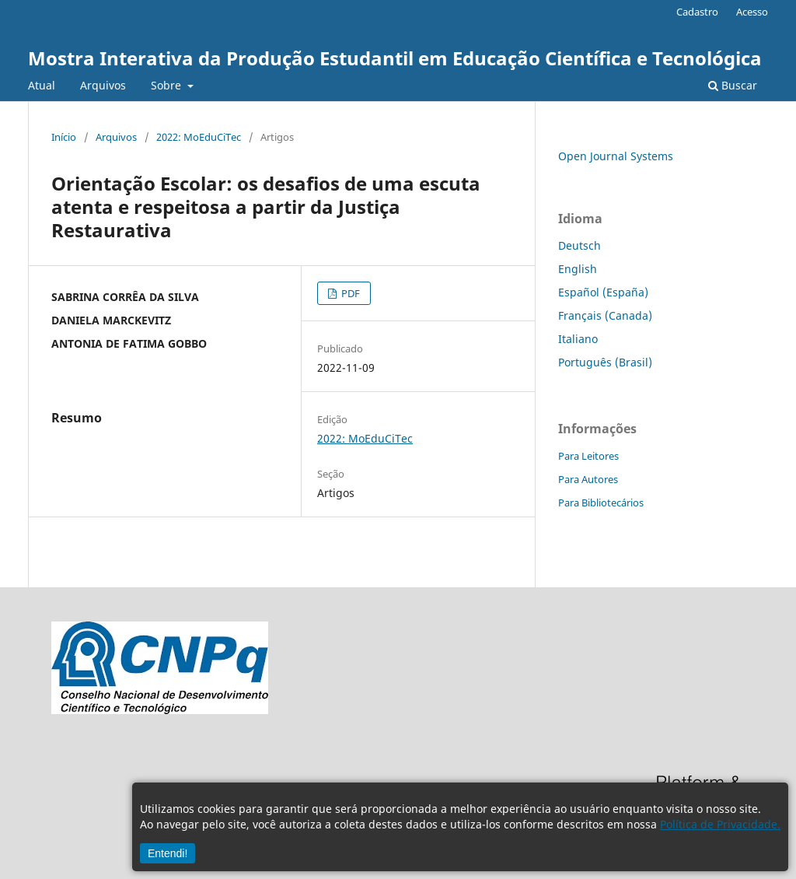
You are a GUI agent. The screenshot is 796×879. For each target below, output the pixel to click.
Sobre (167, 85)
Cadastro (697, 12)
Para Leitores (588, 456)
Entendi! (167, 853)
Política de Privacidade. (720, 824)
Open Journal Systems (615, 156)
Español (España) (603, 292)
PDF (349, 293)
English (577, 268)
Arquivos (103, 85)
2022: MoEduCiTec (198, 137)
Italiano (578, 338)
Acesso (752, 12)
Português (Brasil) (605, 362)
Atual (41, 85)
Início (63, 137)
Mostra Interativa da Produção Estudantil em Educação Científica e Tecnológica (395, 58)
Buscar (732, 85)
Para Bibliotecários (601, 503)
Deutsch (579, 245)
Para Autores (588, 479)
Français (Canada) (605, 315)
